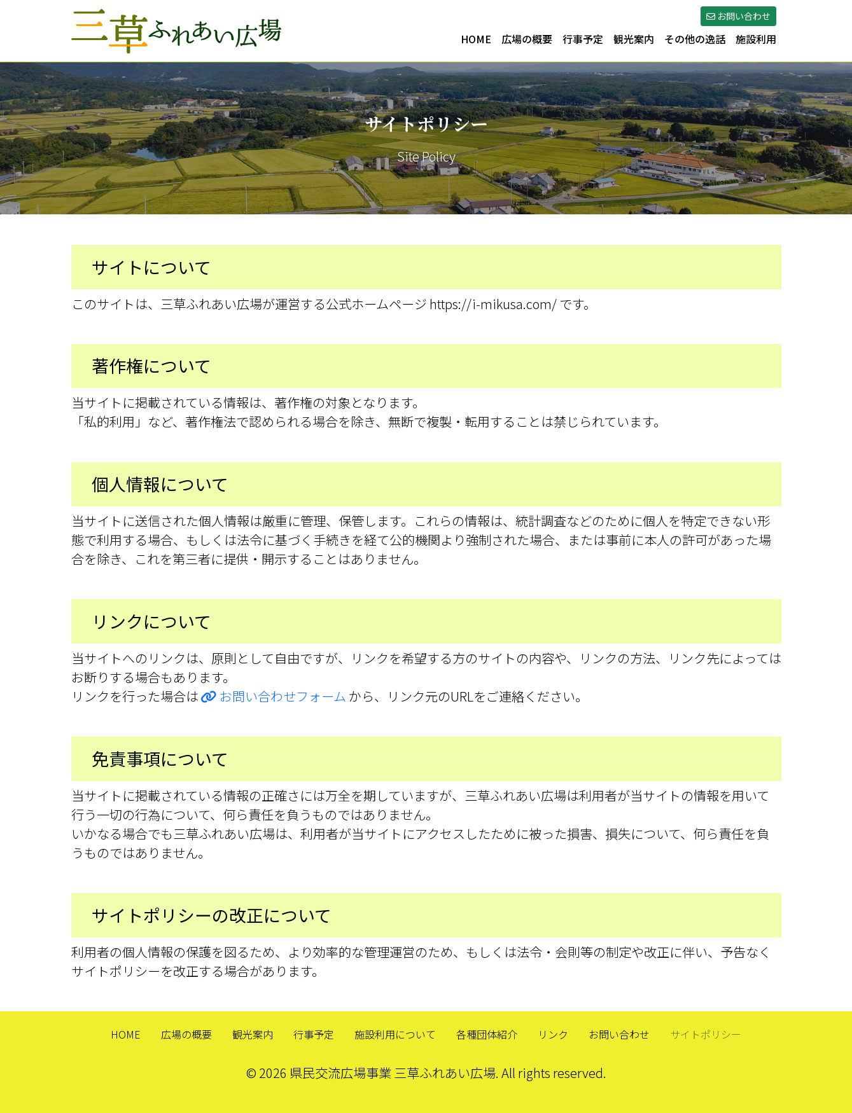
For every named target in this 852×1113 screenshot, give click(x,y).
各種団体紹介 (486, 1034)
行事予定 (582, 38)
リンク (553, 1034)
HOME (476, 38)
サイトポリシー (705, 1034)
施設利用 (756, 38)
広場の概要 (526, 38)
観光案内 (633, 38)
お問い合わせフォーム (273, 696)
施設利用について (395, 1034)
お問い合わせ (619, 1034)
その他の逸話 (694, 38)
